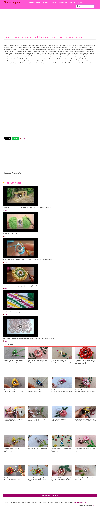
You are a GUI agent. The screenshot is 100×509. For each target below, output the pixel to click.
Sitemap (76, 502)
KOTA (94, 505)
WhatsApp (15, 138)
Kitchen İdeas (63, 3)
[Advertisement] (50, 21)
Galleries (72, 3)
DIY (25, 3)
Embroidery (45, 3)
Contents (79, 3)
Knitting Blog (12, 2)
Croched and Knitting (34, 3)
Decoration (54, 3)
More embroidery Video (50, 496)
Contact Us (83, 502)
